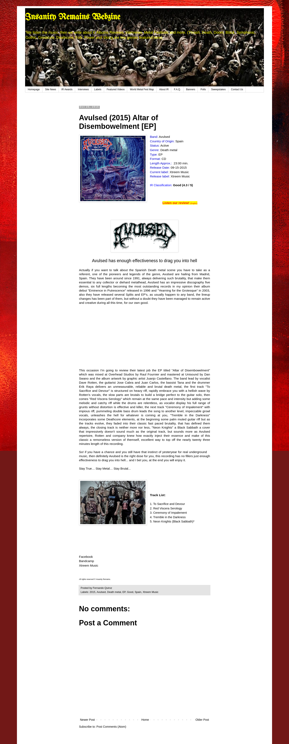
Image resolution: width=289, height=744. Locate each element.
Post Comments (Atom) (111, 726)
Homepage (34, 89)
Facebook (86, 556)
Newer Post (87, 719)
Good (130, 592)
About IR (164, 89)
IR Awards (66, 89)
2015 (92, 592)
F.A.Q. (177, 89)
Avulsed (101, 592)
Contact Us (237, 89)
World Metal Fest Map (142, 89)
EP (124, 592)
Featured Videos (116, 89)
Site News (50, 89)
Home (145, 719)
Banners (190, 89)
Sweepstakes (218, 89)
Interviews (83, 89)
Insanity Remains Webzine (72, 17)
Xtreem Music (88, 565)
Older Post (202, 719)
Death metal (114, 592)
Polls (203, 89)
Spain (138, 592)
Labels (97, 89)
